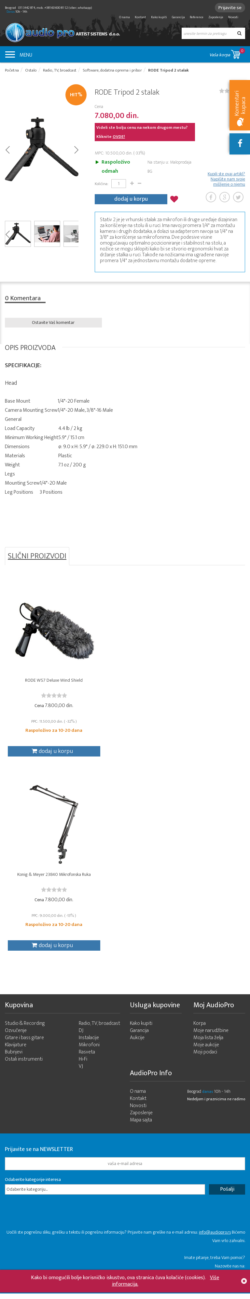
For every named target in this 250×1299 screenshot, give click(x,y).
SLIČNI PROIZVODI (37, 556)
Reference (196, 17)
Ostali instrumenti (24, 1064)
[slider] (45, 697)
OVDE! (119, 137)
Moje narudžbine (211, 1036)
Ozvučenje (16, 1036)
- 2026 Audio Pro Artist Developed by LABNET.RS (55, 1295)
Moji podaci (205, 1057)
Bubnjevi (13, 1057)
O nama (124, 17)
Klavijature (15, 1050)
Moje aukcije (206, 1050)
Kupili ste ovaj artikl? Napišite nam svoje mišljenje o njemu (226, 179)
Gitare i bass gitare (24, 1043)
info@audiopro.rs (215, 1237)
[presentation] (54, 1221)
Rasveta (87, 1057)
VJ (81, 1071)
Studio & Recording (25, 1028)
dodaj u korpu (131, 199)
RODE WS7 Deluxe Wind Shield (45, 682)
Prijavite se (229, 8)
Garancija (178, 17)
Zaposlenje (215, 17)
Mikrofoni (89, 1050)
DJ (81, 1036)
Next (76, 150)
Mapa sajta (141, 1125)
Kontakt (140, 17)
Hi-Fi (83, 1064)
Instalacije (89, 1043)
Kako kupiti (159, 17)
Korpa (199, 1028)
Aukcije (137, 1043)
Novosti (233, 17)
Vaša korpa (227, 53)
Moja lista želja (208, 1043)
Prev (7, 150)
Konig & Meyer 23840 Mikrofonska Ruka (45, 881)
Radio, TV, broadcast (99, 1028)
